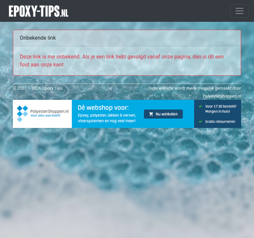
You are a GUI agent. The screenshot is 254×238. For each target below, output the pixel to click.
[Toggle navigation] (239, 11)
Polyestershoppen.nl (222, 96)
